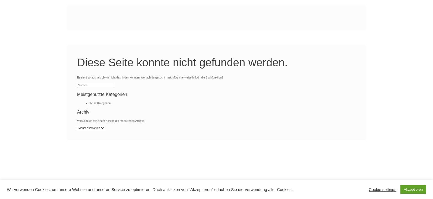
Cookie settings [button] (382, 189)
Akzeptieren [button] (413, 189)
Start (81, 38)
